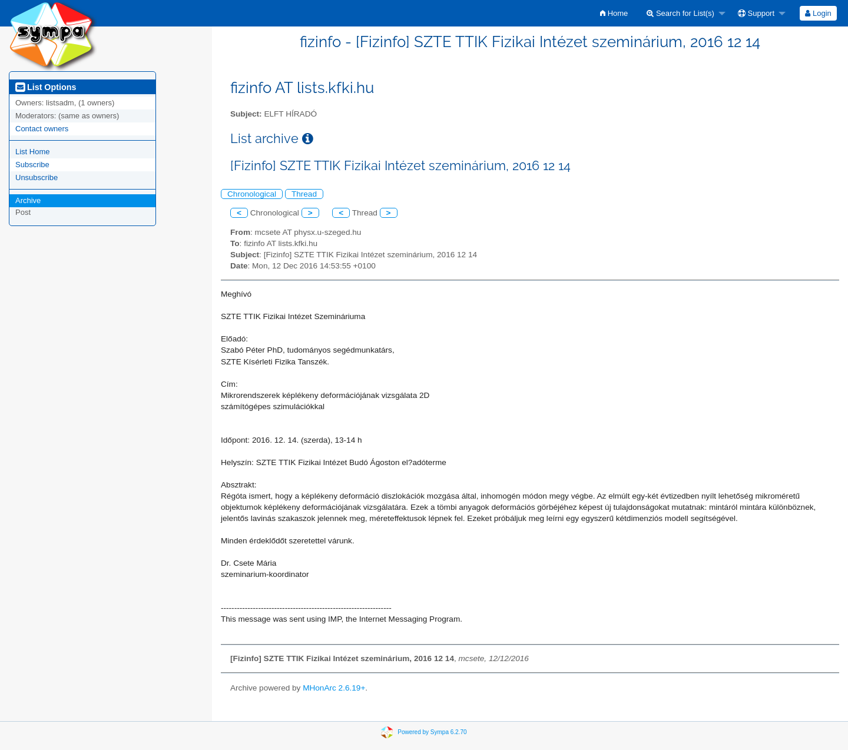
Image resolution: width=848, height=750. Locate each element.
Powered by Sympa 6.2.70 (432, 732)
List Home (32, 151)
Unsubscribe (36, 177)
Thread (304, 194)
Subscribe (32, 164)
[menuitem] (614, 13)
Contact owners (41, 128)
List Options (45, 87)
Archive (28, 200)
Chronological (251, 194)
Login (818, 13)
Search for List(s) (680, 13)
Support (756, 13)
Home (614, 13)
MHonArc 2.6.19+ (334, 687)
